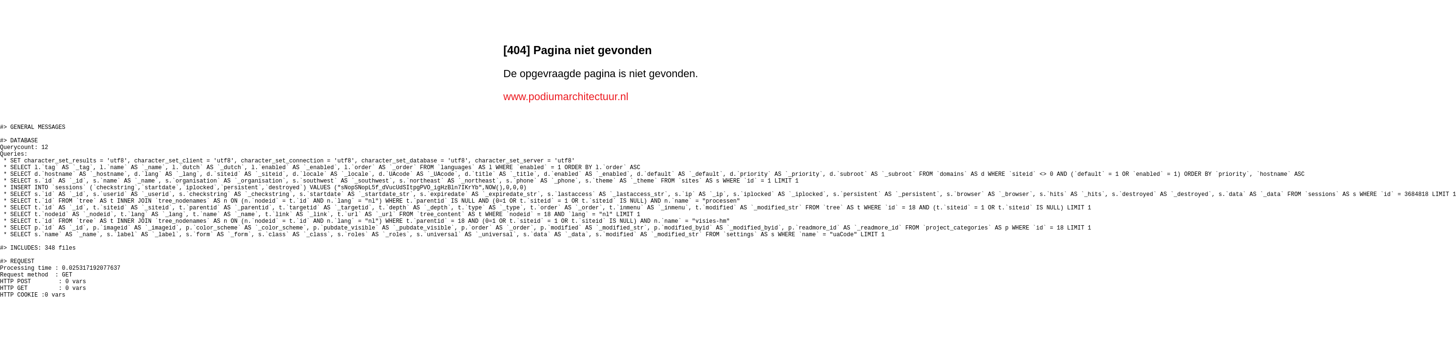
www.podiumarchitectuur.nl (566, 97)
